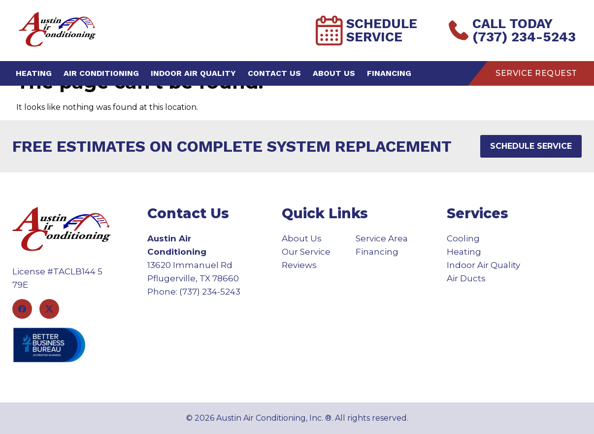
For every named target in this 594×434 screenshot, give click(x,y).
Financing (389, 73)
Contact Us (274, 73)
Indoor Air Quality (193, 73)
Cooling (463, 238)
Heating (34, 73)
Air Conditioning (101, 73)
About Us (334, 73)
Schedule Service (366, 30)
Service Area (382, 238)
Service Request (536, 73)
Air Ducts (466, 278)
